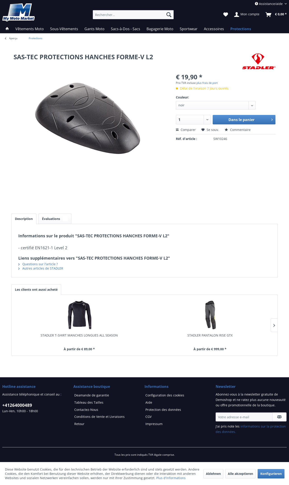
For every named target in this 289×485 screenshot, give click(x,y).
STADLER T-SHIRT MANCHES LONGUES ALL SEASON (79, 335)
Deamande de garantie (91, 395)
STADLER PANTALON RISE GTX (210, 335)
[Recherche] (169, 14)
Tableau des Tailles (88, 402)
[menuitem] (35, 38)
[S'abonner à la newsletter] (279, 416)
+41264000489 (17, 405)
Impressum (154, 424)
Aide (148, 402)
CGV (148, 416)
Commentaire (238, 130)
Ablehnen (213, 473)
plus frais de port (207, 83)
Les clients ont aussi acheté (36, 289)
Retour (79, 424)
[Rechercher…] (133, 14)
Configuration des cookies (164, 395)
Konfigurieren (271, 473)
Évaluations (55, 218)
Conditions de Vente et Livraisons (99, 416)
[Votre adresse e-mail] (244, 416)
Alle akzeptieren (240, 473)
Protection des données (163, 409)
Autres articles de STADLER (40, 268)
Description (24, 219)
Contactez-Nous (86, 409)
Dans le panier (250, 119)
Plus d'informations (171, 478)
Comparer (186, 130)
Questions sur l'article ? (38, 264)
